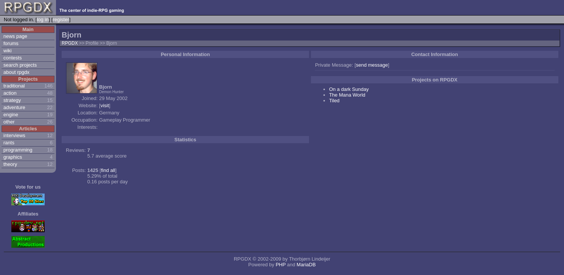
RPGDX (70, 43)
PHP (281, 264)
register (61, 19)
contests (12, 58)
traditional (14, 86)
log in (42, 19)
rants (8, 142)
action (10, 93)
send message (372, 65)
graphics (12, 157)
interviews (14, 135)
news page (15, 36)
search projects (20, 65)
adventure (14, 107)
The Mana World (347, 95)
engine (10, 114)
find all (108, 170)
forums (11, 43)
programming (18, 150)
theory (10, 164)
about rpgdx (16, 72)
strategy (12, 100)
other (9, 122)
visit (105, 105)
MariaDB (306, 264)
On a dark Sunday (349, 89)
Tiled (334, 100)
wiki (7, 50)
